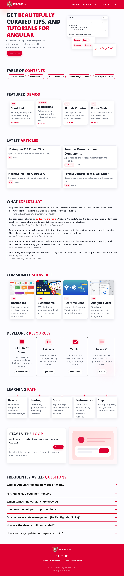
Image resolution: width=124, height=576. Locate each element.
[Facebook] (57, 556)
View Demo (15, 122)
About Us (45, 561)
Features (76, 4)
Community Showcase (79, 77)
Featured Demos (17, 77)
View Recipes (75, 372)
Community (105, 4)
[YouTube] (66, 556)
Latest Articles (90, 4)
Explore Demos (14, 53)
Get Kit (102, 372)
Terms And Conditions (60, 561)
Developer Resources (104, 77)
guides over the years (45, 219)
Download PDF (22, 372)
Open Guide (48, 372)
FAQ (115, 4)
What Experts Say (56, 77)
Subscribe (58, 447)
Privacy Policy (76, 561)
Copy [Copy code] (105, 17)
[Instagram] (62, 556)
